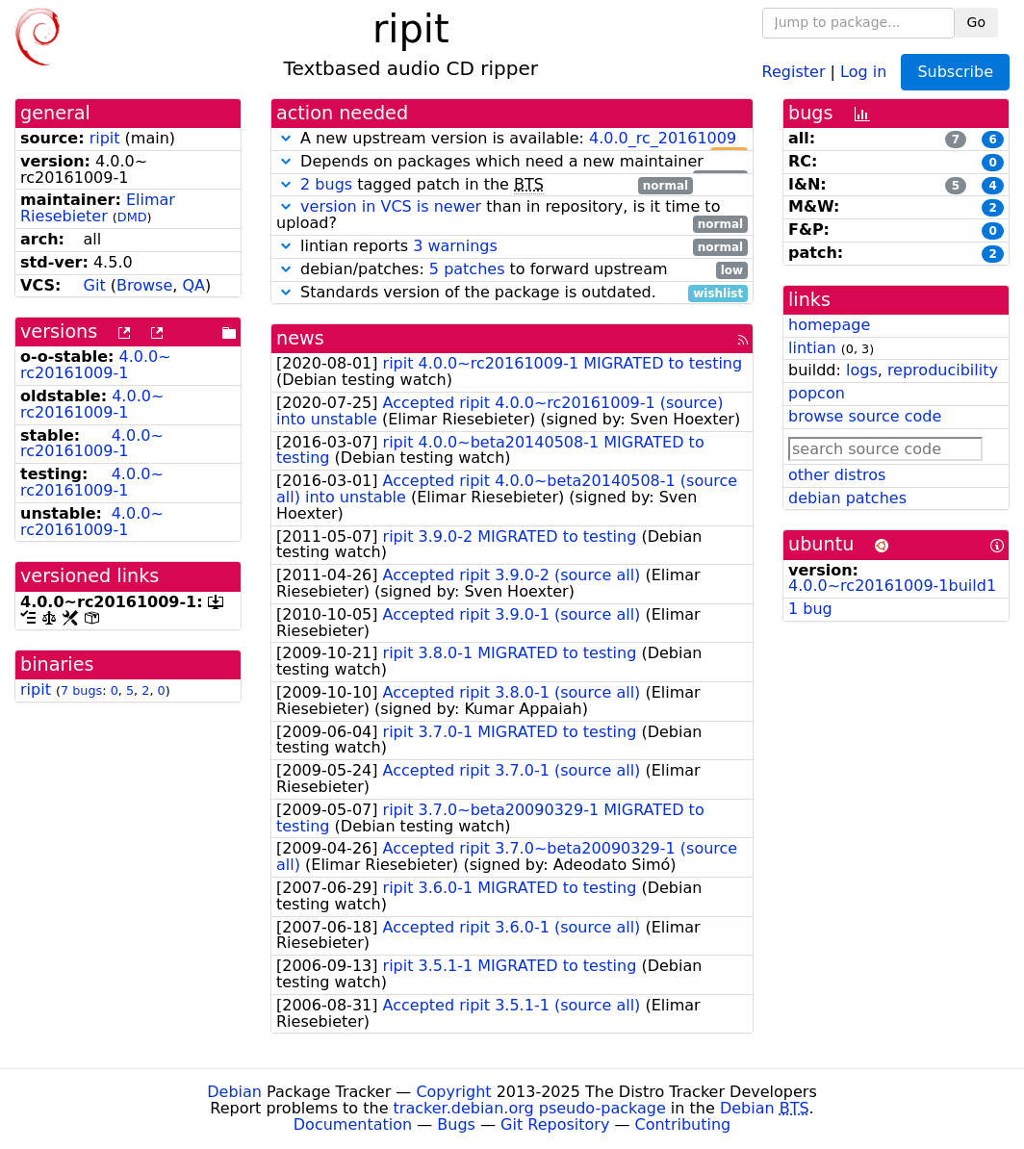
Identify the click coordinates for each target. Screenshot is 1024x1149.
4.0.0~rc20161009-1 (95, 364)
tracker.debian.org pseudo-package (530, 1108)
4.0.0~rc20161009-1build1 (892, 585)
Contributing (683, 1124)
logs (862, 370)
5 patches (467, 269)
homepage (829, 325)
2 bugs (326, 184)
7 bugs (81, 690)
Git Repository (554, 1124)
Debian (234, 1092)
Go (976, 22)
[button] (286, 138)
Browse (144, 285)
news (300, 338)
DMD (132, 217)
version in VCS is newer (390, 206)
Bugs (456, 1124)
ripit (105, 138)
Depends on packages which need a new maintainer (512, 162)
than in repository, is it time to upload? (512, 215)
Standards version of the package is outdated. (512, 293)
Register (794, 71)
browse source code (864, 416)
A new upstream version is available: (512, 139)
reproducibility (942, 370)
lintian (812, 348)
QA (193, 285)
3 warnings (455, 246)
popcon (816, 393)
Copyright (453, 1092)
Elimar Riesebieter (97, 208)
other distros (836, 475)
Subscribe (955, 72)
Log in (863, 71)
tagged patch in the (484, 185)
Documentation (353, 1124)
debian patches (847, 498)
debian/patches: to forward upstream (512, 270)
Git (95, 285)
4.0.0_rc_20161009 (662, 138)
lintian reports (512, 247)
